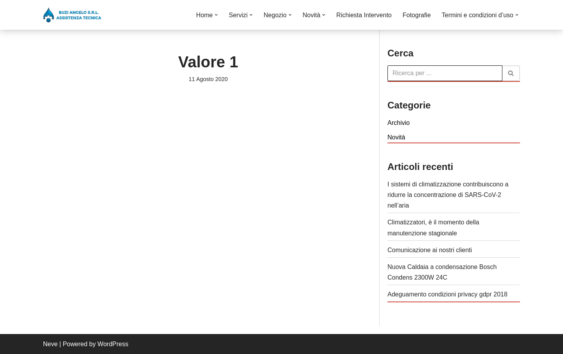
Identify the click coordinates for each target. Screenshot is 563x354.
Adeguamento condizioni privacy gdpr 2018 (447, 294)
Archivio (398, 122)
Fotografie (417, 15)
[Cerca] (444, 73)
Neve (50, 344)
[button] (216, 14)
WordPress (112, 344)
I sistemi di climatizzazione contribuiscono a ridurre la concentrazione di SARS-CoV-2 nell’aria (447, 195)
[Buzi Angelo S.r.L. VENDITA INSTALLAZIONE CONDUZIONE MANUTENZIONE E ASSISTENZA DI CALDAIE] (72, 15)
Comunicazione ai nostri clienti (429, 250)
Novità (396, 137)
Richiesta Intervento (363, 15)
